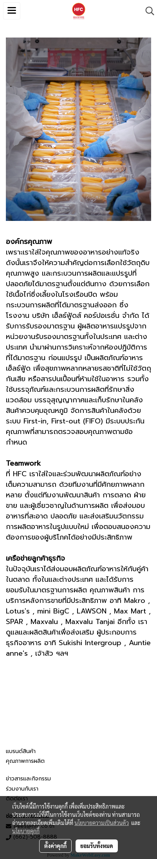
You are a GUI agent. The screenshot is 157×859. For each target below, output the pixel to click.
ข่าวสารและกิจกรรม (28, 779)
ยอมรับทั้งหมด (96, 845)
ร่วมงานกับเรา (22, 789)
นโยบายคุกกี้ (26, 830)
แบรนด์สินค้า (21, 751)
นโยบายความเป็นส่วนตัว (101, 822)
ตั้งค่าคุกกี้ (55, 845)
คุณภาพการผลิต (25, 761)
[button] (147, 11)
